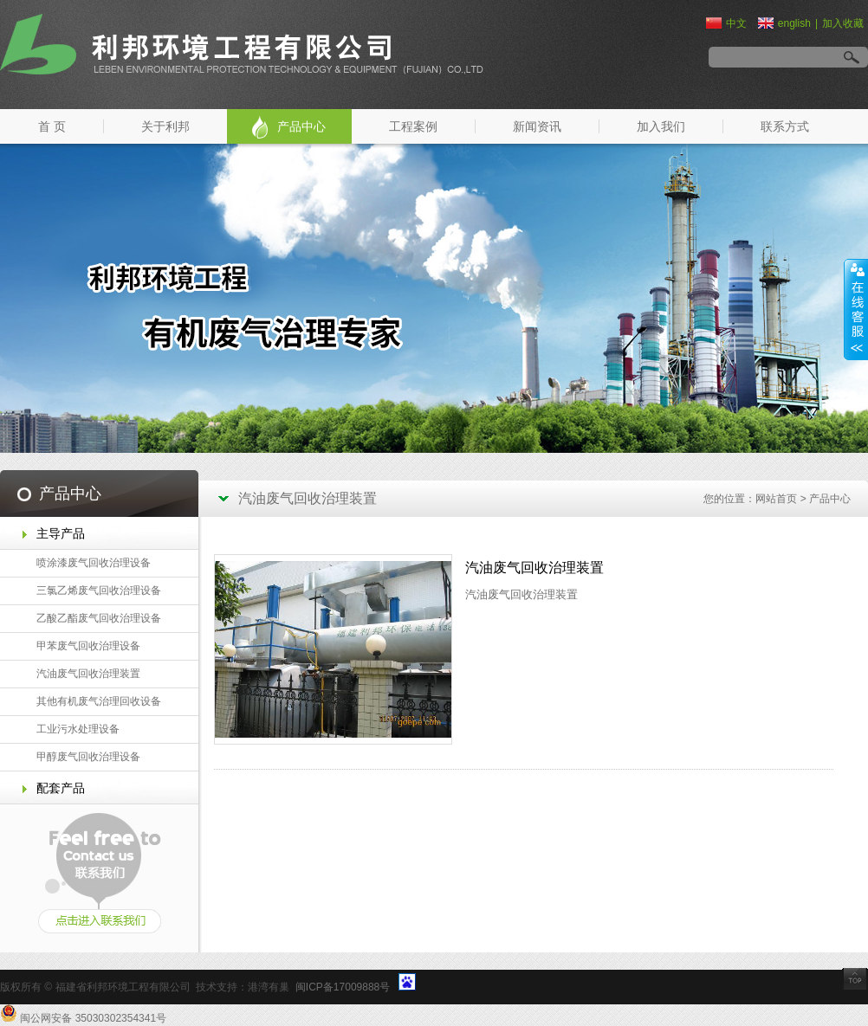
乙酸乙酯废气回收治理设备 (98, 618)
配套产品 (60, 788)
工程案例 (413, 126)
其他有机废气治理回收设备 (98, 701)
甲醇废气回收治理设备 (88, 757)
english (784, 23)
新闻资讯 (537, 126)
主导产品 (60, 533)
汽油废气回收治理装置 (88, 674)
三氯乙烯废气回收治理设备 (98, 590)
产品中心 (301, 126)
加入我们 (661, 126)
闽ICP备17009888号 (342, 987)
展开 (856, 309)
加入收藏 (843, 23)
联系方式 (785, 126)
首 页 (52, 126)
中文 (726, 23)
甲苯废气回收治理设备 (88, 646)
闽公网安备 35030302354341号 (93, 1018)
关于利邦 (165, 126)
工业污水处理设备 (78, 729)
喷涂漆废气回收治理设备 (93, 563)
